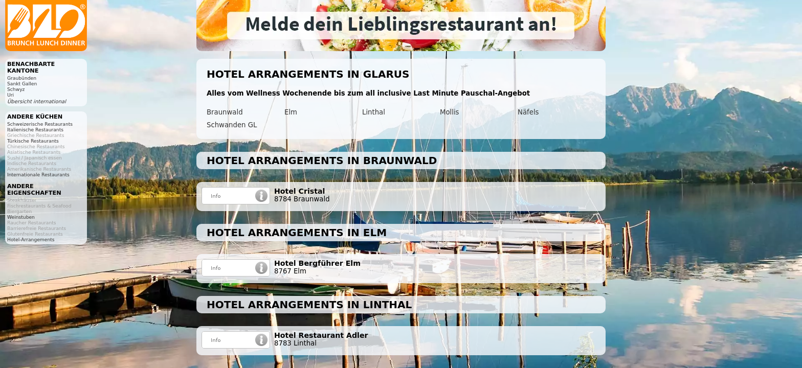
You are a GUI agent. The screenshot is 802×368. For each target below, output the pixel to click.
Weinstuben (21, 217)
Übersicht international (36, 101)
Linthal (373, 112)
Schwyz (16, 89)
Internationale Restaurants (38, 174)
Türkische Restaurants (33, 141)
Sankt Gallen (22, 83)
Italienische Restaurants (35, 129)
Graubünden (21, 78)
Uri (10, 95)
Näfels (528, 112)
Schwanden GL (232, 125)
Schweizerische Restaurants (40, 124)
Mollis (449, 112)
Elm (290, 112)
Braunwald (225, 112)
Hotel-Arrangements (31, 239)
